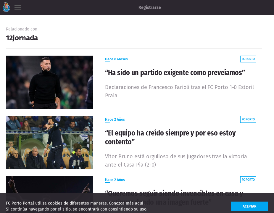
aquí (139, 206)
